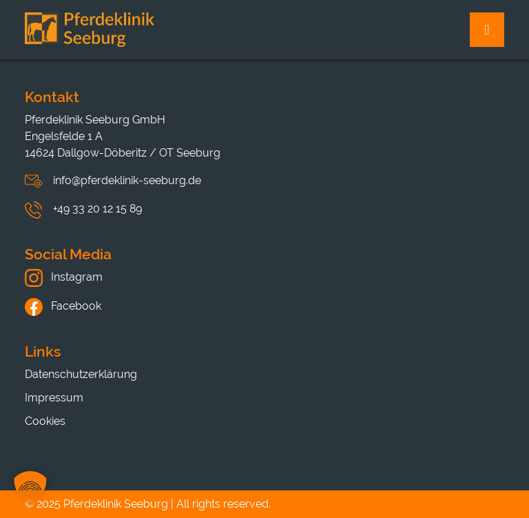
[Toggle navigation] (487, 29)
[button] (30, 487)
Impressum (54, 397)
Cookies (45, 421)
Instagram (64, 276)
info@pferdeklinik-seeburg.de (127, 180)
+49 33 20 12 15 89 (97, 208)
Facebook (63, 305)
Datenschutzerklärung (81, 374)
